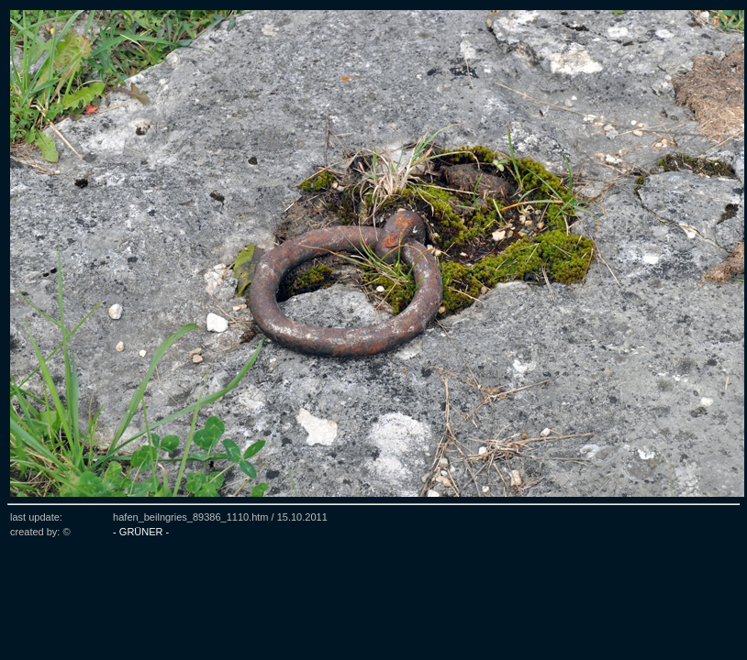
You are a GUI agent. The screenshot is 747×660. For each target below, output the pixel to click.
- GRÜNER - (141, 531)
